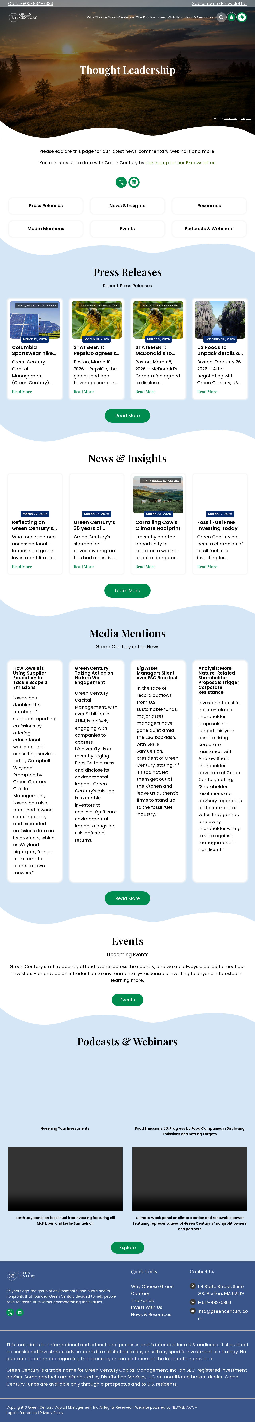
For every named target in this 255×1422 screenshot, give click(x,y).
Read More (22, 391)
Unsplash (246, 118)
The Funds (142, 1300)
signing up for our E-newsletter (180, 163)
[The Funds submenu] (154, 17)
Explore (127, 1247)
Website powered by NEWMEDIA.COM (166, 1407)
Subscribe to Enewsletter (219, 3)
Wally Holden (97, 305)
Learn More (127, 590)
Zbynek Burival (34, 305)
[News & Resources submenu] (215, 17)
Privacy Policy (51, 1412)
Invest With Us (146, 1307)
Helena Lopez (159, 480)
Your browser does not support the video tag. (65, 1179)
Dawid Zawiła (230, 118)
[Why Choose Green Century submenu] (133, 17)
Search (221, 17)
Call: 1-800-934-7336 (30, 3)
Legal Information (21, 1412)
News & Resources (151, 1314)
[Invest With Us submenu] (181, 17)
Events (127, 1000)
